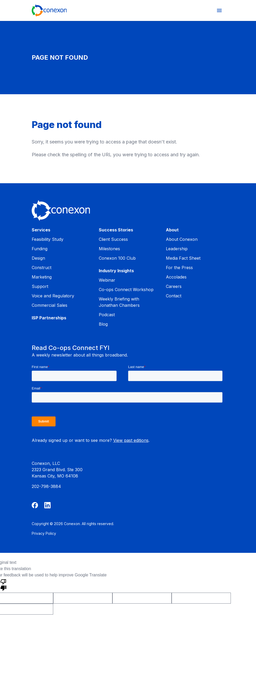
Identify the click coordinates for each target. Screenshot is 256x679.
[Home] (49, 10)
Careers (174, 286)
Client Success (113, 239)
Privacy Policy (44, 533)
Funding (39, 248)
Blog (103, 324)
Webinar (107, 280)
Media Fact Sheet (183, 258)
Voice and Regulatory (53, 295)
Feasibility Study (47, 239)
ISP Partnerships (49, 317)
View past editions (131, 440)
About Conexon (182, 239)
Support (40, 286)
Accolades (176, 277)
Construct (41, 267)
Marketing (42, 277)
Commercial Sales (49, 305)
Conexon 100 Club (117, 258)
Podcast (107, 314)
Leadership (177, 248)
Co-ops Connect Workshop (126, 289)
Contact (173, 295)
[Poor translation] (3, 584)
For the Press (179, 267)
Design (38, 258)
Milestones (109, 248)
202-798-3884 (46, 486)
